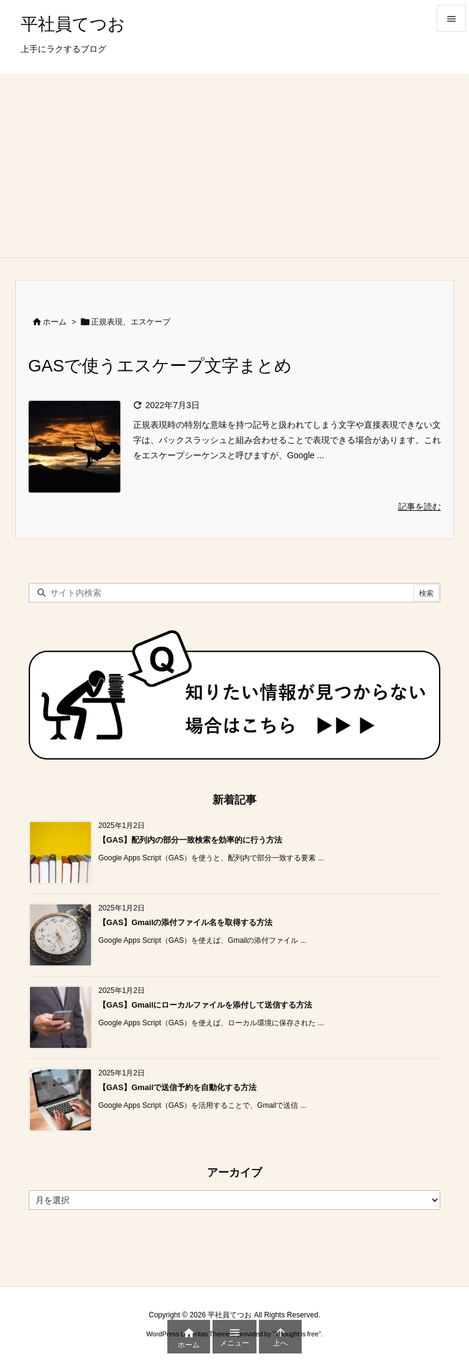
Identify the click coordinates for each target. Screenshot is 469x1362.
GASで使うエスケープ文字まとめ (160, 365)
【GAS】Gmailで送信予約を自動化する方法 (177, 1087)
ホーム (55, 321)
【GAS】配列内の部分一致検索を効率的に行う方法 (190, 839)
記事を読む (419, 506)
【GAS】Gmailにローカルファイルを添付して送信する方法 (205, 1004)
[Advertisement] (234, 165)
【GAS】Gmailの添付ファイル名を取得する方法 (185, 922)
